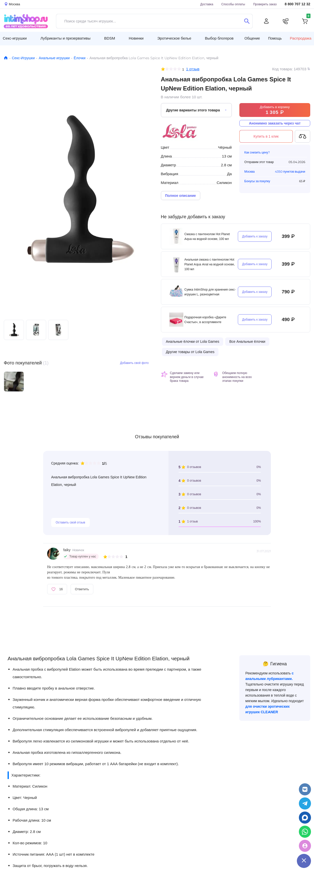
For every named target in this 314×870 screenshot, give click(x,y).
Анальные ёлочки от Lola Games (192, 341)
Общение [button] (252, 38)
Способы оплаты (233, 4)
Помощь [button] (275, 38)
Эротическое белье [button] (174, 38)
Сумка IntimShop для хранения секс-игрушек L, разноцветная (210, 292)
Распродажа (300, 38)
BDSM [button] (109, 38)
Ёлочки (79, 58)
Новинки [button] (136, 38)
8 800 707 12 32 (297, 4)
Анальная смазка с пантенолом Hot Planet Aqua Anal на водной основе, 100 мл (209, 264)
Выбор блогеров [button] (219, 38)
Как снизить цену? (257, 152)
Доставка (206, 4)
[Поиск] (246, 21)
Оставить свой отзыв (70, 522)
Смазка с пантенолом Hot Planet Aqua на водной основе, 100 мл (207, 236)
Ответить (82, 589)
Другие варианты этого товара (193, 110)
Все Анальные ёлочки (247, 341)
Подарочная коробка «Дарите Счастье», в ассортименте (205, 319)
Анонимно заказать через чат (275, 123)
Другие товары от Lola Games (190, 352)
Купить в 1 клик (266, 136)
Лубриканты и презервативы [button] (65, 38)
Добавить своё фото (134, 363)
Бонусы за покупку (257, 181)
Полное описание (180, 195)
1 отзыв (192, 69)
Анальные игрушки (54, 58)
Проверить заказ (265, 4)
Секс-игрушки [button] (15, 38)
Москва (249, 171)
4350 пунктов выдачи (290, 171)
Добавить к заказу (255, 236)
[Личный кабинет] (266, 21)
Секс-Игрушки (23, 58)
